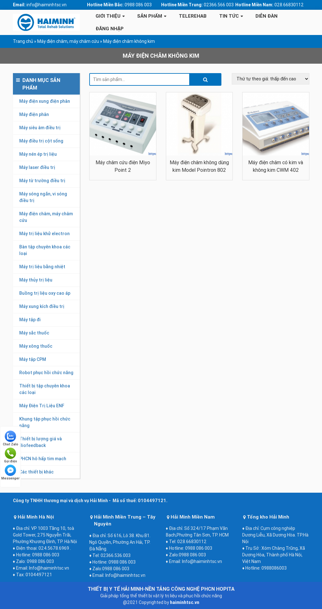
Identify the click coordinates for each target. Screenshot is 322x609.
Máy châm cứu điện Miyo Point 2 (123, 166)
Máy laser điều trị (37, 167)
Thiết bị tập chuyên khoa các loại (44, 389)
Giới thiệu (108, 16)
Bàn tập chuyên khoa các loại (44, 250)
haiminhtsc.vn (184, 602)
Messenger (10, 472)
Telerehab (193, 16)
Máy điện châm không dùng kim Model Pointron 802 (199, 166)
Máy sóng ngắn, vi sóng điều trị (43, 197)
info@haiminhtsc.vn (46, 5)
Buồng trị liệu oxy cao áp (44, 293)
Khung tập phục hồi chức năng (44, 422)
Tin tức (229, 16)
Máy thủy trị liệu (35, 280)
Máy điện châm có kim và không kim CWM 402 (275, 166)
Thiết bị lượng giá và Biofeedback (40, 442)
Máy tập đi (30, 319)
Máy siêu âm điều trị (40, 127)
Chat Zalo (10, 438)
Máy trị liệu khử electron (44, 233)
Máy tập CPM (32, 359)
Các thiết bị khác (36, 472)
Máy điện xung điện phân (44, 101)
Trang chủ (23, 41)
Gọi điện (10, 455)
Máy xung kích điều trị (41, 306)
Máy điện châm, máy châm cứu (68, 41)
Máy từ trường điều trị (42, 180)
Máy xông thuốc (35, 346)
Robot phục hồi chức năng (46, 372)
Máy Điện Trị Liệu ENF (41, 406)
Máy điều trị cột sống (41, 141)
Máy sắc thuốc (34, 333)
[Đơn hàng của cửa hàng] (270, 78)
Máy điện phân (34, 114)
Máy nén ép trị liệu (38, 154)
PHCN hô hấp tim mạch (42, 458)
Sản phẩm (149, 16)
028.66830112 (289, 5)
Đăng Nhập (110, 29)
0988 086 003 (138, 5)
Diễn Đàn (266, 16)
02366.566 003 (219, 5)
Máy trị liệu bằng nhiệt (42, 267)
